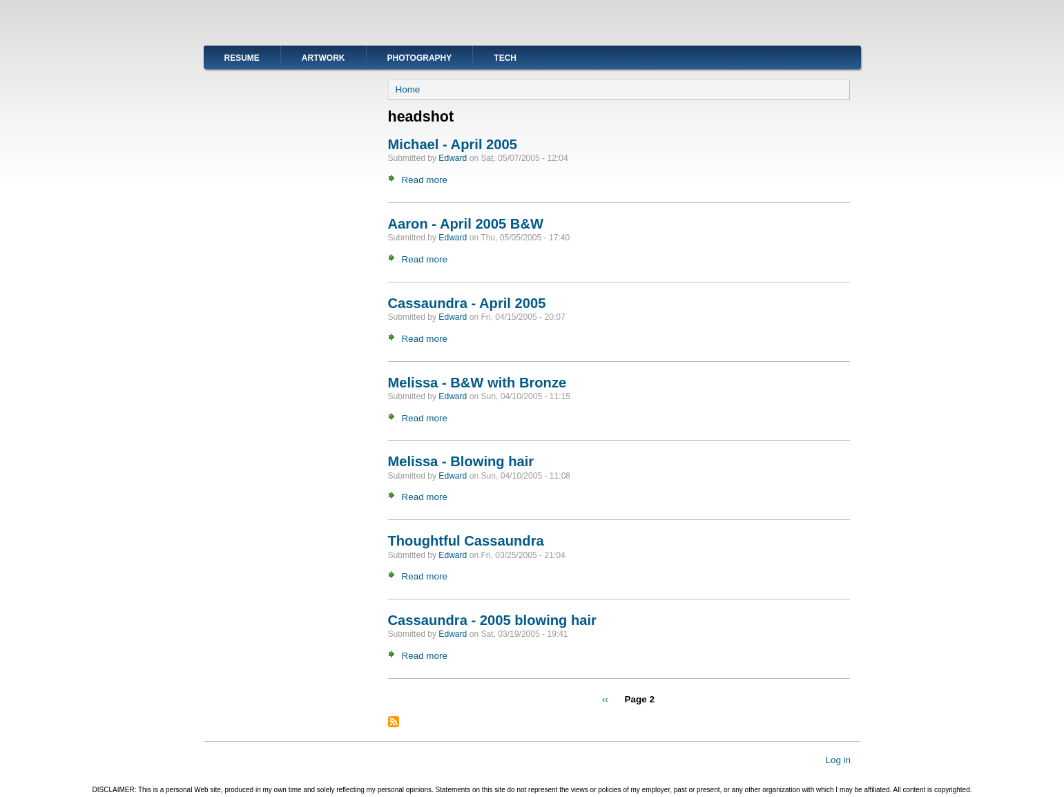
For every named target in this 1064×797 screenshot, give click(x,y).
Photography (419, 58)
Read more (424, 180)
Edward (452, 158)
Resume (242, 58)
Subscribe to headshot (393, 721)
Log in (838, 759)
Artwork (323, 58)
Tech (505, 58)
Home (408, 89)
